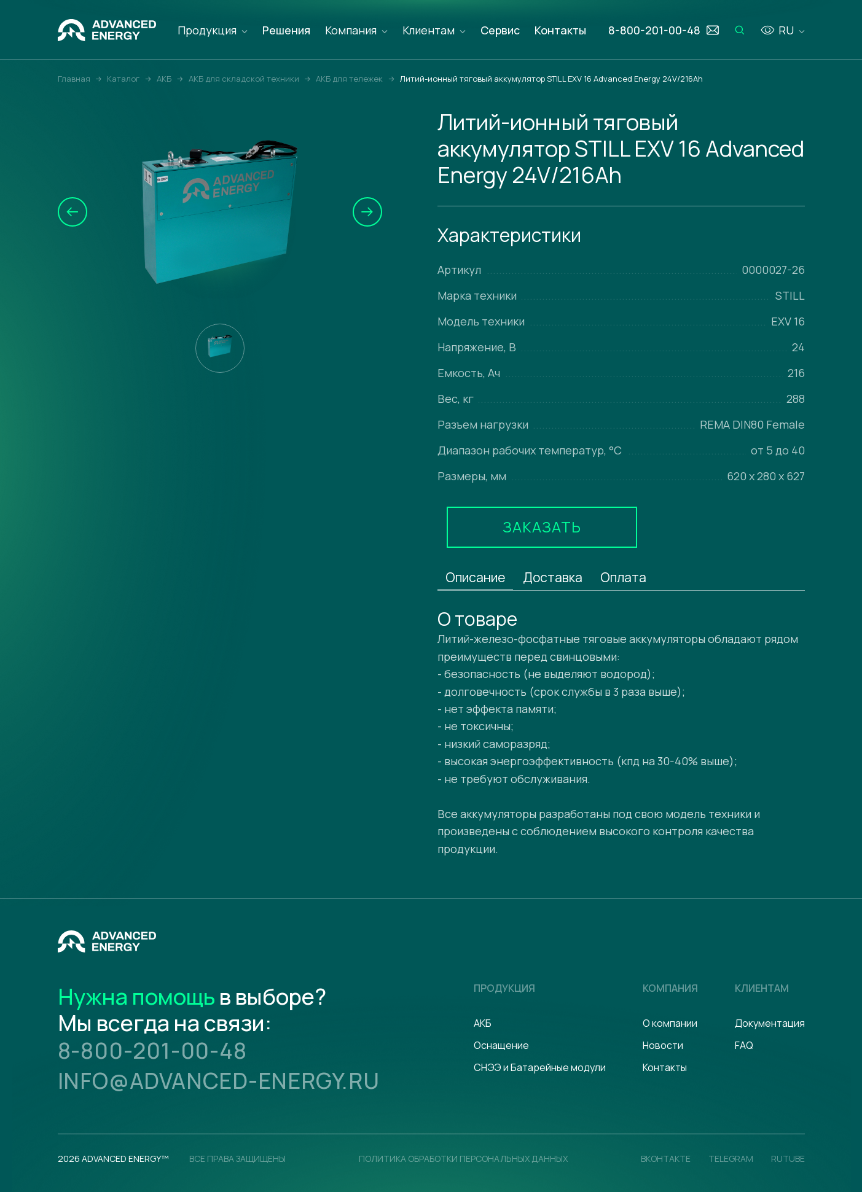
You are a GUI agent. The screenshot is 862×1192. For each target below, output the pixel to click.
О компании (670, 1023)
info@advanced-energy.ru (219, 1080)
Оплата (623, 577)
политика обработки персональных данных (463, 1158)
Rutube (788, 1158)
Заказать (542, 526)
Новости (663, 1045)
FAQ (744, 1045)
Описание (475, 577)
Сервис (500, 30)
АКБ (483, 1023)
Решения (286, 30)
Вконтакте (666, 1158)
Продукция (207, 30)
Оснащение (501, 1045)
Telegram (730, 1158)
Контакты (560, 30)
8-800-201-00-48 (152, 1050)
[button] (72, 212)
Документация (770, 1023)
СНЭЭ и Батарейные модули (540, 1067)
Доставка (552, 577)
